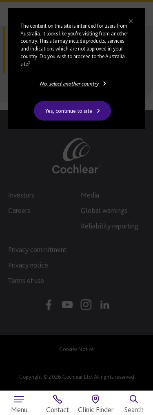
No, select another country (69, 83)
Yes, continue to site (68, 111)
